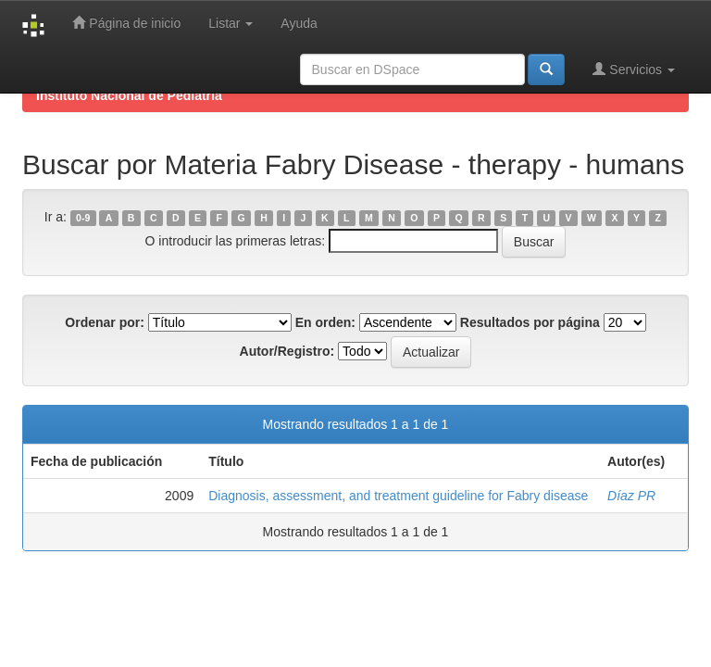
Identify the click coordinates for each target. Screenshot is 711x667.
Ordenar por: (104, 322)
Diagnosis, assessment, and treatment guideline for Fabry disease (398, 495)
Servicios (633, 69)
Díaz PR (631, 495)
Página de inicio (126, 23)
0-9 (83, 217)
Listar (230, 23)
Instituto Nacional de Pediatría (129, 95)
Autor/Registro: (287, 351)
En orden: (325, 322)
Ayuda (299, 23)
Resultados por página (530, 322)
